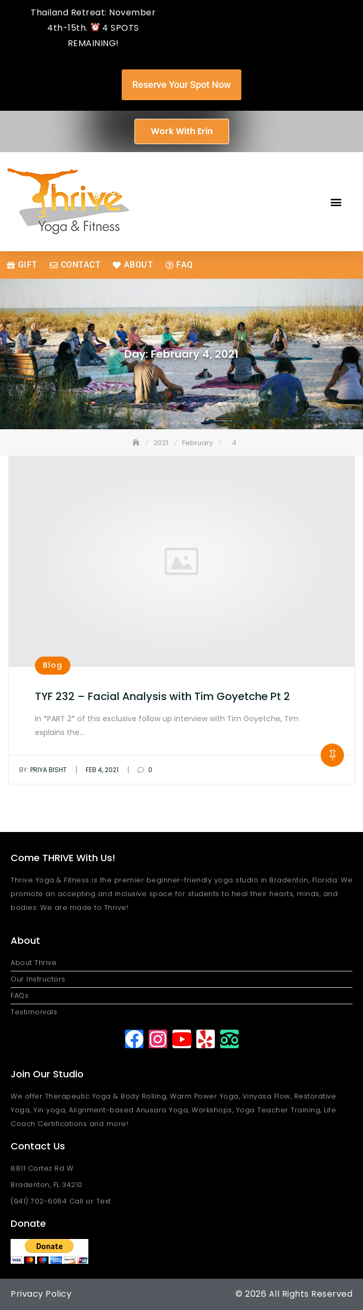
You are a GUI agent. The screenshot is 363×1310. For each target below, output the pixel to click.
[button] (335, 201)
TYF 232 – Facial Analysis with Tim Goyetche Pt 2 (162, 696)
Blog (52, 665)
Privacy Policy (41, 1294)
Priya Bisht (43, 769)
